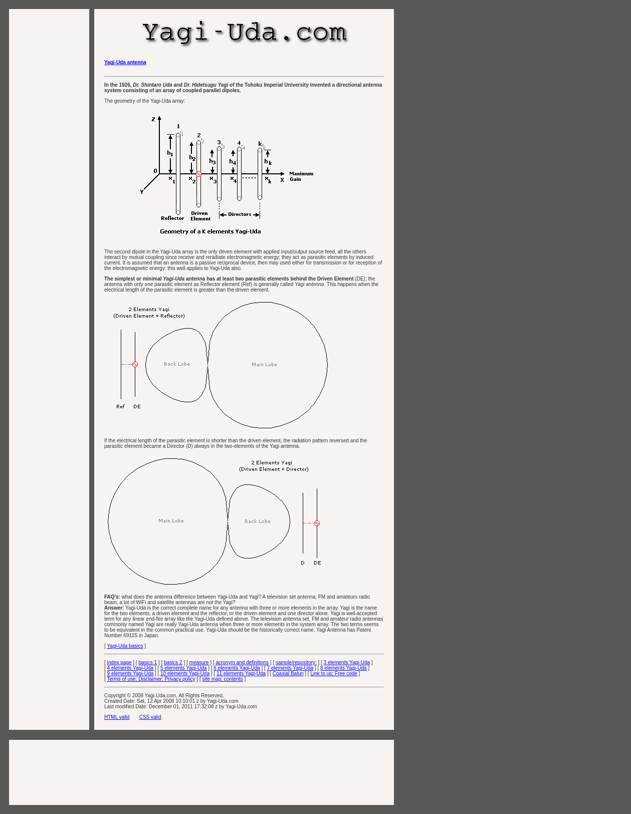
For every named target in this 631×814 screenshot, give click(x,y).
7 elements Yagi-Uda (290, 668)
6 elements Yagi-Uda (237, 668)
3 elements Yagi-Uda (347, 662)
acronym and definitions (242, 662)
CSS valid (150, 717)
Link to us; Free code (333, 673)
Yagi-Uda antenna (125, 62)
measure (199, 662)
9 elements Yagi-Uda (130, 673)
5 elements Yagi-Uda (183, 668)
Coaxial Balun (288, 673)
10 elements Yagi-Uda (184, 673)
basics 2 (173, 662)
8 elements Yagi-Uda (343, 668)
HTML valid (116, 717)
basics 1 (147, 662)
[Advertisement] (49, 169)
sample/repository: (296, 662)
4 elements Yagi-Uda (130, 668)
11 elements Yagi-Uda (241, 673)
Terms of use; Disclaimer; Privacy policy (151, 679)
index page (119, 662)
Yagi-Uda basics (125, 646)
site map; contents (222, 679)
